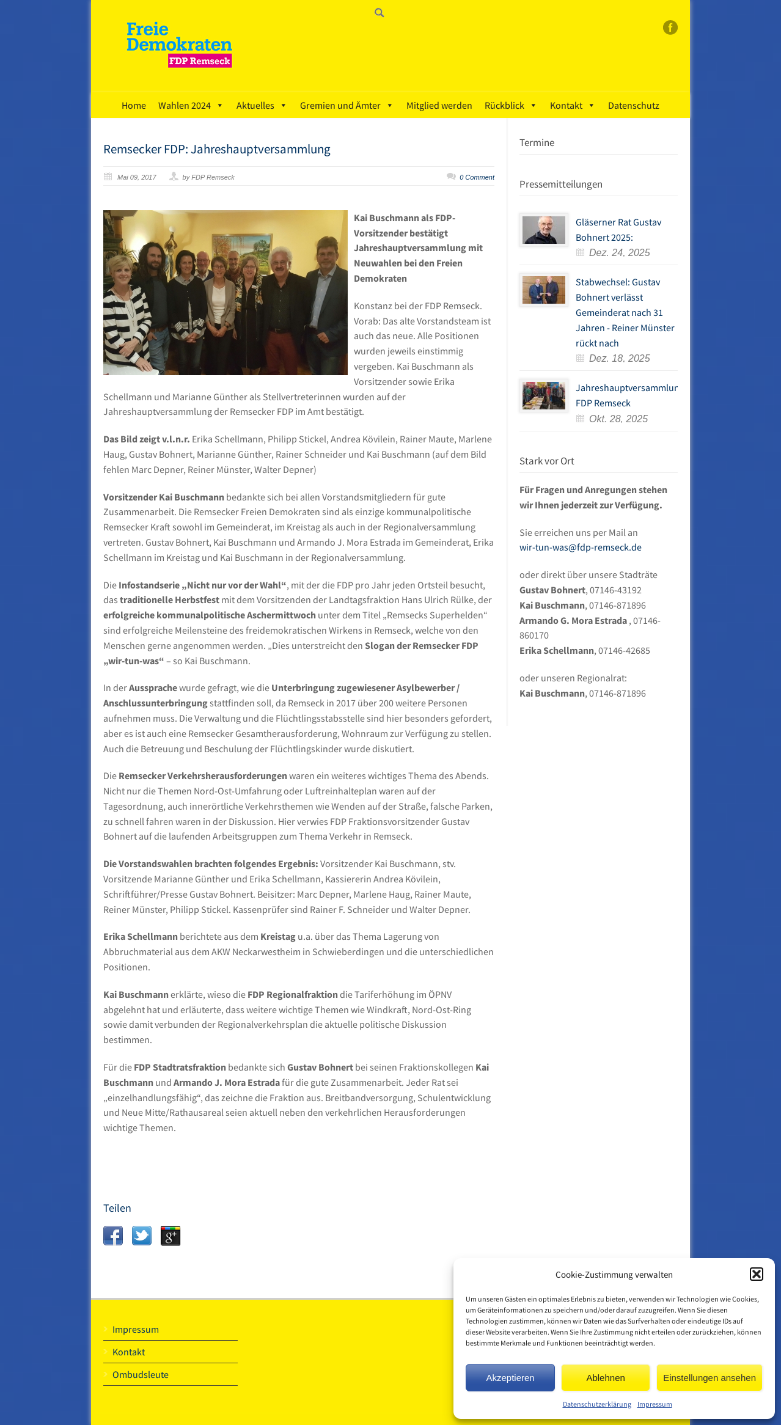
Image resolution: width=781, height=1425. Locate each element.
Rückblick (511, 105)
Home (134, 105)
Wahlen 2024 (191, 105)
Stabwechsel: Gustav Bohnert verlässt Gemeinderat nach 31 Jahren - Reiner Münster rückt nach (625, 312)
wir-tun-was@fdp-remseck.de (580, 547)
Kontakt (573, 105)
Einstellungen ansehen (709, 1377)
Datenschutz (633, 105)
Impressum (654, 1404)
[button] (756, 1274)
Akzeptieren (510, 1377)
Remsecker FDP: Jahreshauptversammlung (217, 149)
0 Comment (477, 177)
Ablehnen (605, 1377)
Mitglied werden (439, 105)
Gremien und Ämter (347, 105)
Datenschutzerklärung (597, 1404)
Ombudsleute (140, 1374)
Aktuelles (262, 105)
